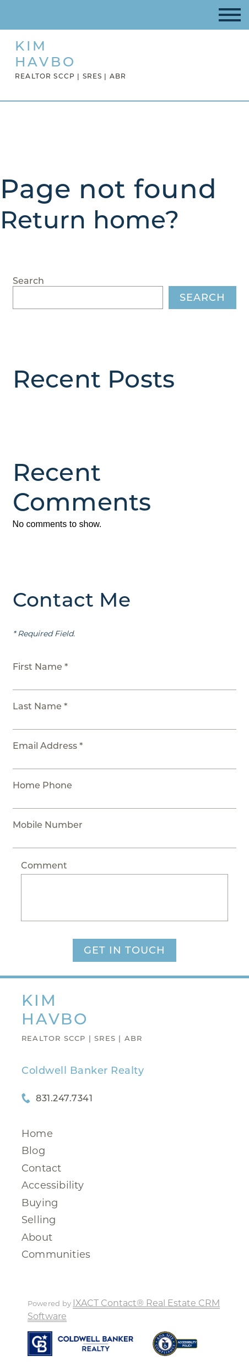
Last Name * (40, 706)
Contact (41, 1168)
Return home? (89, 219)
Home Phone (42, 785)
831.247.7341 (64, 1098)
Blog (33, 1151)
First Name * (40, 667)
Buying (39, 1203)
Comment (44, 865)
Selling (38, 1220)
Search (28, 281)
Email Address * (48, 746)
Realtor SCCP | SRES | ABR (81, 1038)
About (36, 1237)
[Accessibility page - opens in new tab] (175, 1349)
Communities (55, 1254)
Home (37, 1134)
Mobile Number (48, 825)
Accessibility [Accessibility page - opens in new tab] (52, 1185)
